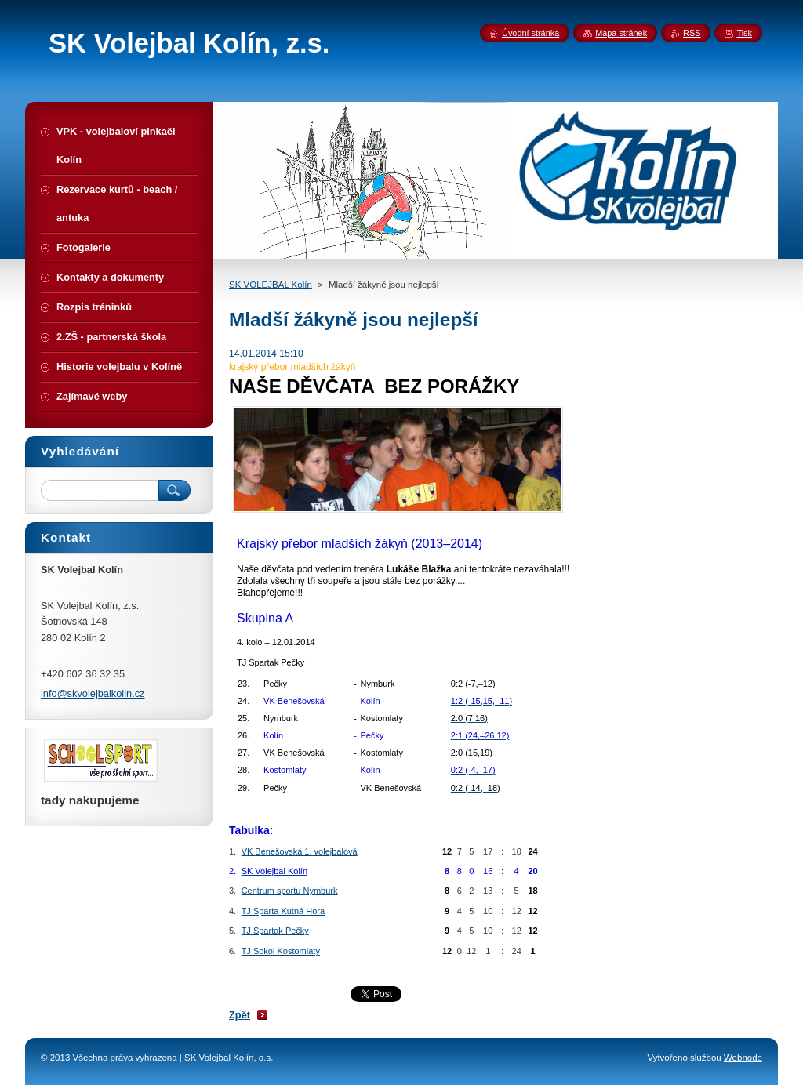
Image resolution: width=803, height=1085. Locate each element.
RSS (691, 33)
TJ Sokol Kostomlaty (281, 951)
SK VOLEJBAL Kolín (270, 284)
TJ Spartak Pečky (275, 930)
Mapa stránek (621, 33)
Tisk (744, 33)
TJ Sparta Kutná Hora (283, 911)
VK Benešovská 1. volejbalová (300, 851)
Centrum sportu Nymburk (290, 890)
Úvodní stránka (530, 33)
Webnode (743, 1057)
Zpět (239, 1015)
